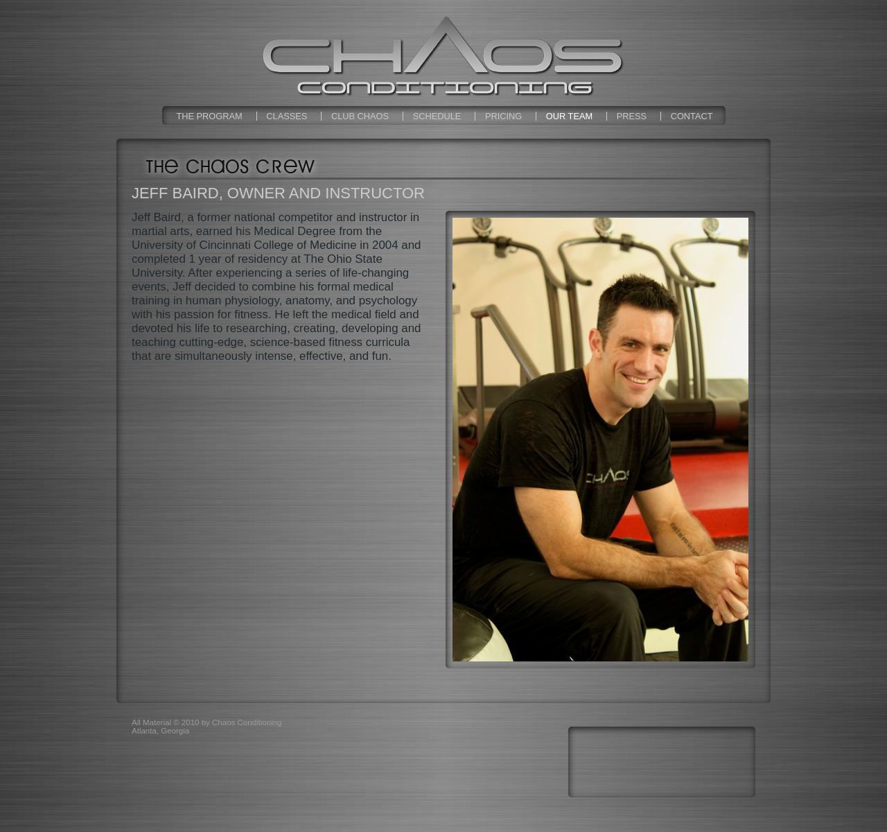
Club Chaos (360, 116)
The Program (209, 116)
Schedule (437, 116)
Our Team (569, 116)
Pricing (503, 116)
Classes (286, 116)
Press (632, 116)
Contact (692, 116)
